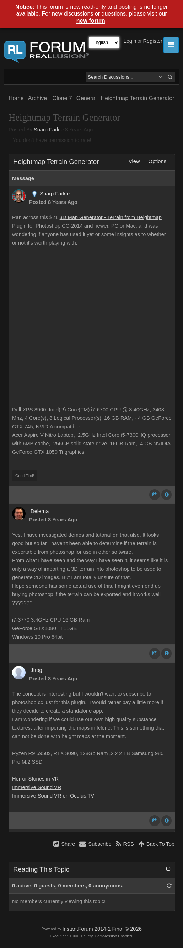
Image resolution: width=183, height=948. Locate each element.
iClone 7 (61, 98)
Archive (37, 98)
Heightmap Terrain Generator (137, 98)
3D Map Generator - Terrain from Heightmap (111, 217)
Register (152, 41)
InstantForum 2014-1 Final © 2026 (101, 929)
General (86, 98)
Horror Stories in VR (35, 779)
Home (16, 98)
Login (130, 41)
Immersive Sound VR (36, 787)
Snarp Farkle (49, 129)
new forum (90, 21)
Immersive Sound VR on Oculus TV (53, 796)
